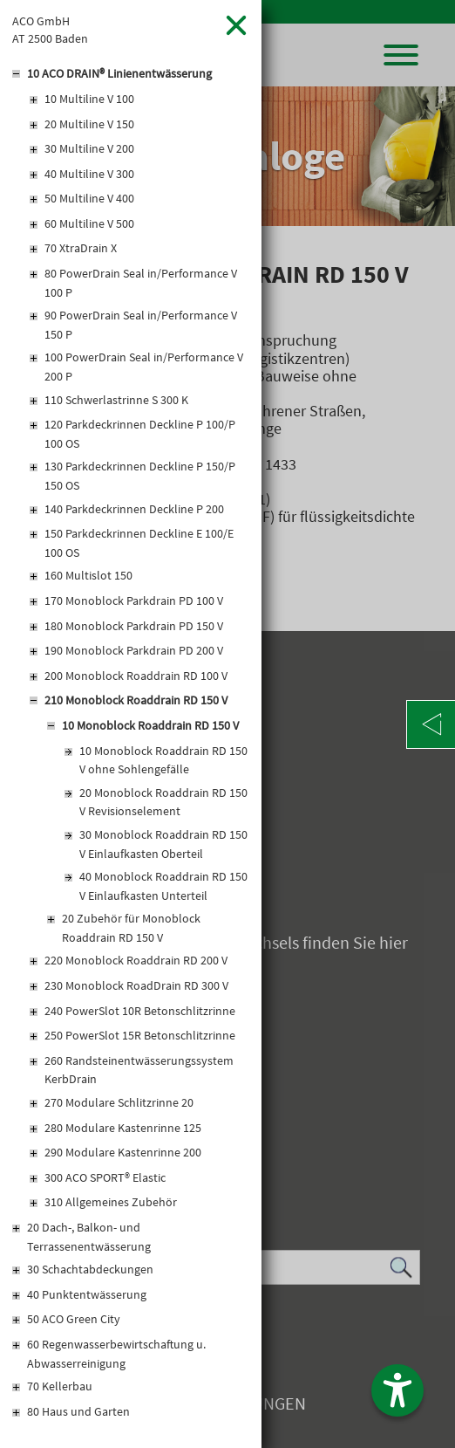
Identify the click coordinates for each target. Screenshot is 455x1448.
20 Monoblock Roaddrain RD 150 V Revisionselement (163, 802)
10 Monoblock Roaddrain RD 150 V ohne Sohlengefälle (163, 760)
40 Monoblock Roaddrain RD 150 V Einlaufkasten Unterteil (163, 885)
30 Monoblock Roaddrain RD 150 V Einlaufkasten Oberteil (163, 844)
